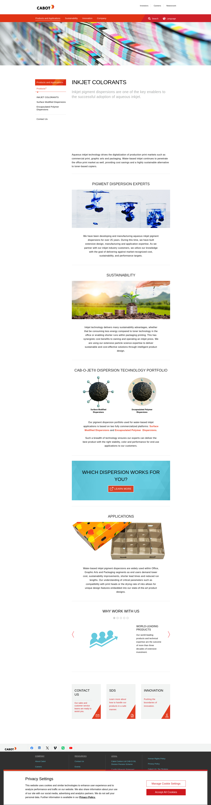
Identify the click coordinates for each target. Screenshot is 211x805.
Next (169, 634)
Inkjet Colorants (48, 97)
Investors (144, 6)
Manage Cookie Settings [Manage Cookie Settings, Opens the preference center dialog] (166, 783)
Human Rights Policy (156, 759)
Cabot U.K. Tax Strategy (158, 769)
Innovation (87, 18)
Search (153, 18)
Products (42, 88)
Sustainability (71, 18)
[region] (105, 788)
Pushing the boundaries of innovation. (150, 702)
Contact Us (42, 119)
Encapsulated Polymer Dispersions (48, 108)
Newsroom (171, 6)
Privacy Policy (154, 764)
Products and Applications (47, 18)
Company (101, 18)
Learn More (122, 488)
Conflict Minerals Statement (122, 769)
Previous (73, 634)
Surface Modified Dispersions (51, 102)
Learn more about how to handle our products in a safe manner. (117, 704)
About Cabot (40, 761)
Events (77, 767)
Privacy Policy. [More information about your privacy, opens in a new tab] (87, 797)
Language (169, 18)
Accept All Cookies (166, 792)
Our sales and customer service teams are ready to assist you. (83, 707)
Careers (157, 6)
